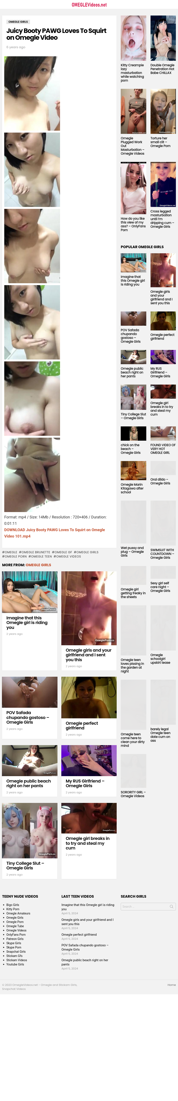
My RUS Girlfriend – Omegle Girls (85, 783)
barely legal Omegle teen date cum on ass (161, 735)
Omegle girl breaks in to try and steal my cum (88, 843)
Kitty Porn (12, 909)
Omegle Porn (16, 556)
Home (172, 985)
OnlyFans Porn (16, 934)
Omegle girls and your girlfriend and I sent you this (88, 655)
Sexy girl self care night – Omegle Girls (160, 587)
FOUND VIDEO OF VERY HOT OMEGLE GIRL (163, 449)
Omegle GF (63, 552)
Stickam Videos (16, 960)
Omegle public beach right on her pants (28, 783)
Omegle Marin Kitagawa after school (132, 488)
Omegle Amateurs (18, 913)
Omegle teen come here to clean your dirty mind (133, 740)
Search (171, 907)
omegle (11, 552)
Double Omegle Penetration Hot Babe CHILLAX (162, 69)
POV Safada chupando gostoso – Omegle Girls (27, 717)
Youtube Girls (15, 964)
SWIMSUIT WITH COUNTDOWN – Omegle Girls (162, 554)
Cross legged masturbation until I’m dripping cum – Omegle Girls (162, 219)
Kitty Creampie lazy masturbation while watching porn (132, 73)
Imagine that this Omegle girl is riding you (26, 622)
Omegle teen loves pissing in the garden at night (132, 666)
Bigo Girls (12, 905)
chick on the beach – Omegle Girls (131, 449)
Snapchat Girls (16, 951)
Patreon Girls (15, 939)
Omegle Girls (87, 552)
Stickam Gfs (14, 956)
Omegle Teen (41, 556)
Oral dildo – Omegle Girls (160, 481)
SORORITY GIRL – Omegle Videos (133, 794)
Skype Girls (13, 943)
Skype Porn (13, 947)
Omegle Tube (15, 926)
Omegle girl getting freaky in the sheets (133, 593)
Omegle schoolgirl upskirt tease (160, 659)
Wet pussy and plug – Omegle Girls (132, 552)
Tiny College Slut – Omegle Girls (25, 865)
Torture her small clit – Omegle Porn (161, 142)
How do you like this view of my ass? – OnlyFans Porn (133, 224)
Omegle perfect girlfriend (82, 725)
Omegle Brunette (36, 552)
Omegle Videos (68, 556)
